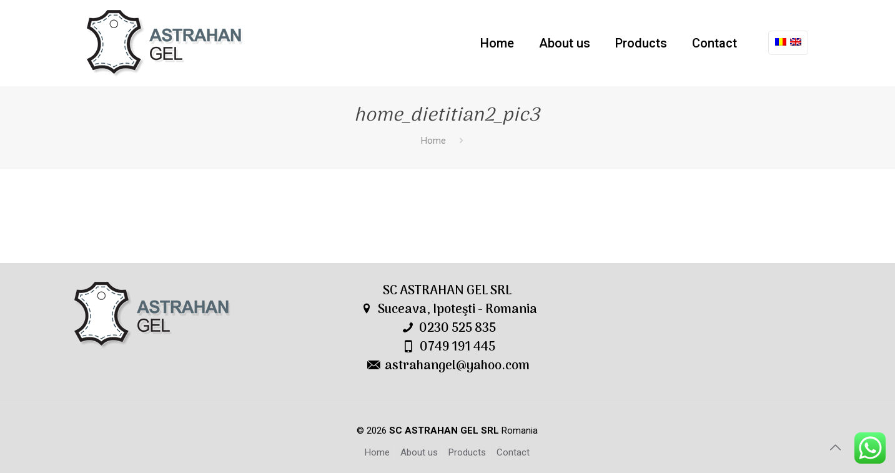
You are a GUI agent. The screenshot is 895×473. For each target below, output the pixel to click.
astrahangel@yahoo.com (457, 366)
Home (433, 140)
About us (419, 452)
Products (467, 452)
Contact (513, 452)
